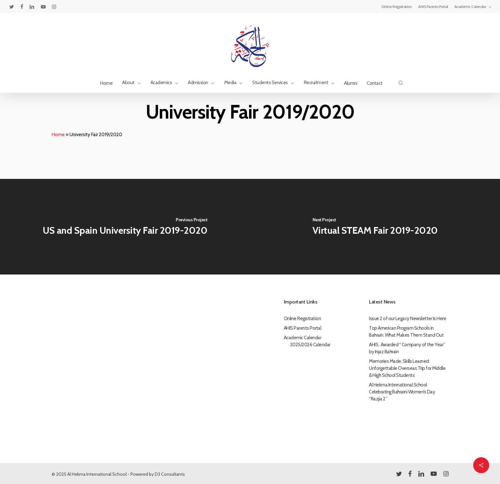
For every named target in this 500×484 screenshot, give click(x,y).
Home (58, 134)
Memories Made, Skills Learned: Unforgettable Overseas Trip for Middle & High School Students (407, 368)
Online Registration (302, 318)
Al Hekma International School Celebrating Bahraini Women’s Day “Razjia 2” (402, 392)
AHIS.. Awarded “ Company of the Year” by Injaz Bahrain (407, 348)
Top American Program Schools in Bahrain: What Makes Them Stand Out (406, 331)
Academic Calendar (302, 338)
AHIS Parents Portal (302, 328)
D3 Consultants (170, 474)
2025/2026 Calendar (310, 345)
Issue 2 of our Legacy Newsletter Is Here (407, 318)
